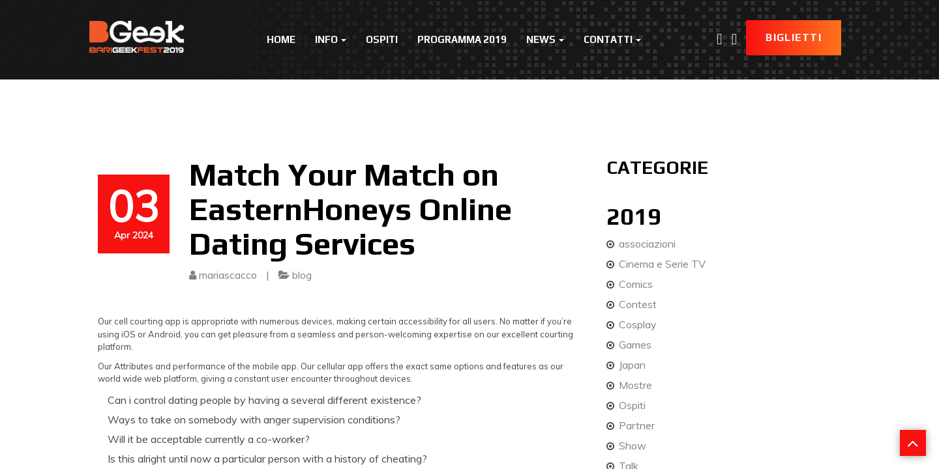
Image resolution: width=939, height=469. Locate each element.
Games (635, 344)
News (545, 39)
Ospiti (382, 39)
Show (632, 445)
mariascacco (228, 274)
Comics (636, 284)
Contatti (612, 39)
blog (302, 274)
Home (281, 39)
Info (330, 39)
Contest (638, 304)
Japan (632, 364)
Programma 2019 (462, 39)
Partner (637, 425)
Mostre (635, 384)
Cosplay (638, 324)
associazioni (647, 243)
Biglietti (794, 37)
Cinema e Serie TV (662, 263)
